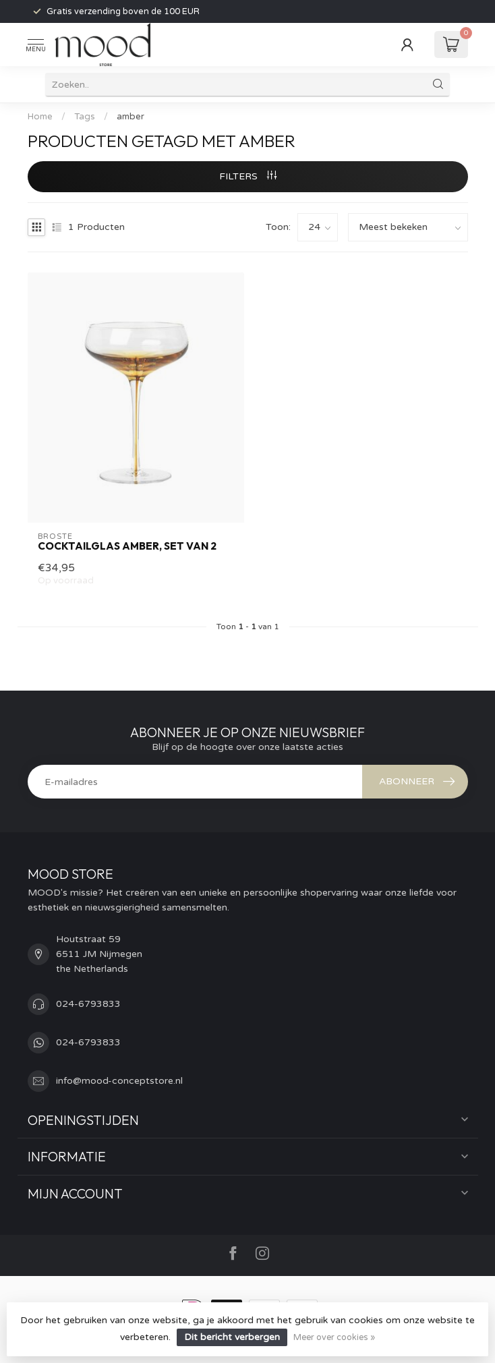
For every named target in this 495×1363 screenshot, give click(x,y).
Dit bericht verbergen (232, 1337)
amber (130, 116)
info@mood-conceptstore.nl (119, 1080)
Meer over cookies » (334, 1337)
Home (40, 116)
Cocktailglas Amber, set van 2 (127, 546)
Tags (84, 116)
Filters (247, 176)
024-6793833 (88, 1004)
